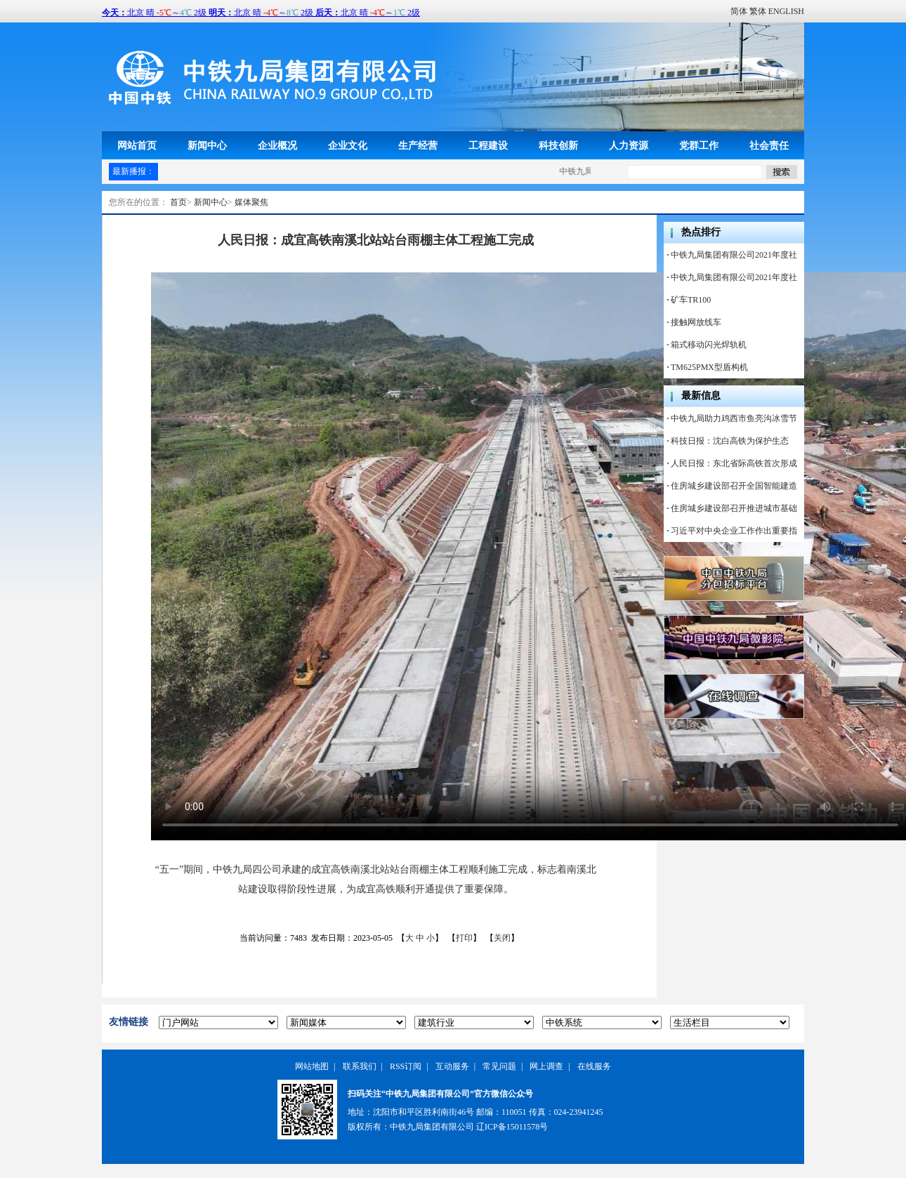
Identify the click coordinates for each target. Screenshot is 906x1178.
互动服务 (452, 1066)
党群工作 (698, 145)
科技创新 (558, 145)
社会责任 (769, 145)
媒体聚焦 (251, 202)
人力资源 (628, 145)
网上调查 (546, 1066)
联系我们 (359, 1066)
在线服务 (594, 1066)
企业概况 (277, 145)
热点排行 (701, 232)
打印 (464, 938)
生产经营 (418, 145)
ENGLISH (786, 11)
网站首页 (137, 145)
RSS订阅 (405, 1066)
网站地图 (312, 1066)
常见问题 (499, 1066)
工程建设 (488, 145)
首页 (178, 202)
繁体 (757, 11)
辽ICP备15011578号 (512, 1127)
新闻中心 (207, 145)
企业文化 (347, 145)
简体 (738, 11)
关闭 (502, 938)
